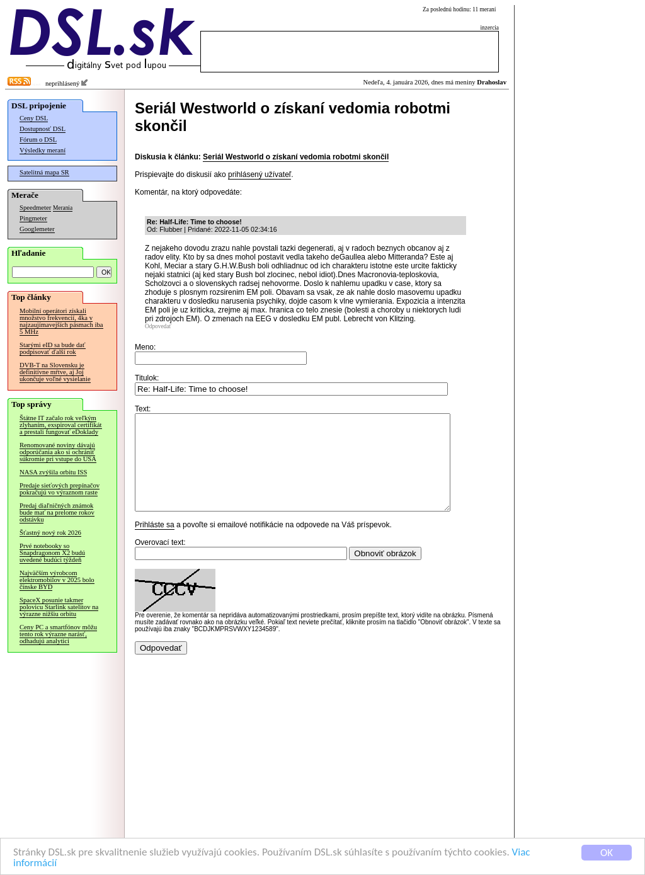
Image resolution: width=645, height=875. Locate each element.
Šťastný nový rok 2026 (50, 532)
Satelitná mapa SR (44, 172)
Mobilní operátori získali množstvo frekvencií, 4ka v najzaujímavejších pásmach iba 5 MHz (61, 321)
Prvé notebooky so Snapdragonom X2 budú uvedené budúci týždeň (52, 552)
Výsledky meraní (43, 150)
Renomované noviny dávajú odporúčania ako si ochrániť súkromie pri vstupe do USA (58, 452)
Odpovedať (158, 326)
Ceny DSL (34, 118)
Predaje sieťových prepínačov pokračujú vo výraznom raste (60, 489)
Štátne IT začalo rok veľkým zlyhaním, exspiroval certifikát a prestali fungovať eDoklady (61, 425)
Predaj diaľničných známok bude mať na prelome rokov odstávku (57, 512)
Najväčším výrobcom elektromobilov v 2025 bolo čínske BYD (57, 579)
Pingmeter (33, 218)
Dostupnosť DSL (43, 128)
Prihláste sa (154, 543)
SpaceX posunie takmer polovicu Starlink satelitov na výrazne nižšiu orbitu (59, 607)
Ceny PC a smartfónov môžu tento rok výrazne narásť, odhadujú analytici (58, 634)
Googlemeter (37, 229)
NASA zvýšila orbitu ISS (53, 472)
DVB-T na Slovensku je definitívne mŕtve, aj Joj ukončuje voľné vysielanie (55, 372)
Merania (62, 208)
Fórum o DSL (38, 139)
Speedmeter (35, 207)
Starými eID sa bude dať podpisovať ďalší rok (53, 348)
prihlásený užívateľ (259, 174)
